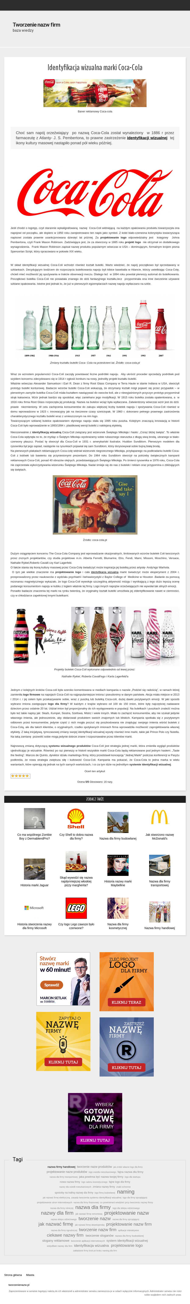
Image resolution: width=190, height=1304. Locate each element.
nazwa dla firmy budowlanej (129, 1236)
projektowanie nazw (126, 1213)
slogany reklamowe (55, 1240)
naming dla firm (110, 1251)
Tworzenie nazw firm (36, 25)
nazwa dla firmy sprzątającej (126, 1219)
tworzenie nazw (94, 1218)
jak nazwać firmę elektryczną (56, 1197)
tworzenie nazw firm (98, 1229)
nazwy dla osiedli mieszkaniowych (75, 1187)
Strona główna (13, 1275)
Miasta (30, 1275)
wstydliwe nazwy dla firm (59, 1246)
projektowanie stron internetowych (54, 1202)
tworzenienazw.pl (18, 1284)
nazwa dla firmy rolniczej (62, 1208)
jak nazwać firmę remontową (89, 1214)
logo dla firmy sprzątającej (135, 1197)
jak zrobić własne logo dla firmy (128, 1167)
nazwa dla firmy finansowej (86, 1202)
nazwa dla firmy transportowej (63, 1177)
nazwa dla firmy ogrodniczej (64, 1230)
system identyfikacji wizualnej (126, 1240)
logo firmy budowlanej (105, 1193)
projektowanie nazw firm (129, 1224)
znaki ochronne (123, 1187)
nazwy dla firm (57, 1213)
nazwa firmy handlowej (61, 1166)
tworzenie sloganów (99, 1235)
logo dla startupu (132, 1177)
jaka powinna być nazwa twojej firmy (101, 1176)
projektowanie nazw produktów (67, 1171)
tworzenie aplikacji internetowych (87, 1241)
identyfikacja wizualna (104, 572)
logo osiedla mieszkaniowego (102, 1172)
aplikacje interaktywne (128, 1230)
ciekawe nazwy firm (65, 1235)
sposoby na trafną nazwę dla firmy (74, 1192)
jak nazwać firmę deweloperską (89, 1225)
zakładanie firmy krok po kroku (87, 1251)
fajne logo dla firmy (119, 1181)
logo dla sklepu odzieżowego (126, 1208)
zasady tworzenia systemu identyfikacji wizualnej (96, 1197)
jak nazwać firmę (55, 1224)
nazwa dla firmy (93, 1207)
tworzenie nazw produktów (94, 1166)
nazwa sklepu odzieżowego (63, 1219)
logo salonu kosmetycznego (94, 1182)
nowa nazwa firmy (70, 1181)
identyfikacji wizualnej (147, 138)
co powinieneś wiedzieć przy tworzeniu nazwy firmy (126, 1202)
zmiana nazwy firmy (104, 1186)
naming (126, 1192)
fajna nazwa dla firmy (130, 1171)
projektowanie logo (127, 1245)
